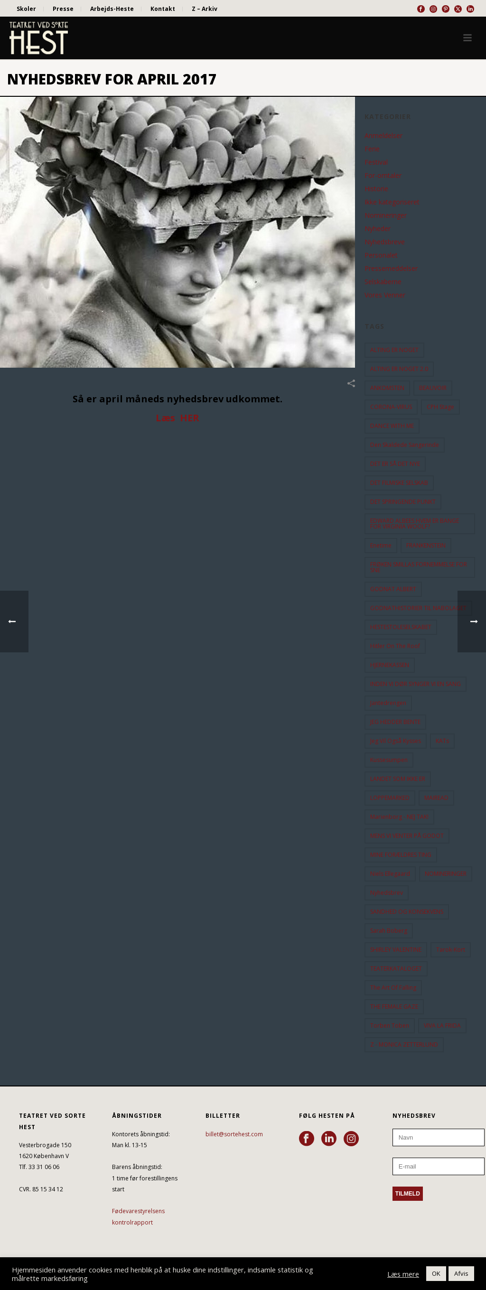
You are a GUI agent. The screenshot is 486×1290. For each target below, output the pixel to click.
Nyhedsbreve (384, 242)
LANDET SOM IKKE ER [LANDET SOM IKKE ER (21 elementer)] (397, 779)
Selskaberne (383, 282)
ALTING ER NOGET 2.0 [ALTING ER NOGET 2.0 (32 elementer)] (399, 369)
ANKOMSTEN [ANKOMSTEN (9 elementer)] (387, 388)
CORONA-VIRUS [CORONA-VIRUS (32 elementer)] (391, 407)
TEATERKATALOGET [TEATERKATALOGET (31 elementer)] (396, 969)
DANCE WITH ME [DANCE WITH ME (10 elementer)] (392, 426)
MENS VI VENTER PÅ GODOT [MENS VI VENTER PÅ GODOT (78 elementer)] (407, 836)
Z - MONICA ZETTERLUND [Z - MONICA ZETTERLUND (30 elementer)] (404, 1044)
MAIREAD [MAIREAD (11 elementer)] (436, 798)
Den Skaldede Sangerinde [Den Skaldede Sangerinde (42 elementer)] (404, 445)
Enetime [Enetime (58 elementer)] (381, 545)
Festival (376, 162)
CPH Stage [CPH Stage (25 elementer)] (440, 407)
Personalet (381, 255)
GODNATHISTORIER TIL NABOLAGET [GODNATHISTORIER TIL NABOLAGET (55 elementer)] (418, 608)
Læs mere (403, 1274)
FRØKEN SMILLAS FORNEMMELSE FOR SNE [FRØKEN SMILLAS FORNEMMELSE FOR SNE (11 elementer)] (418, 567)
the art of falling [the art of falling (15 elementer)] (393, 988)
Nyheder (377, 228)
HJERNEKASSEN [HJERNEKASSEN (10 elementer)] (389, 665)
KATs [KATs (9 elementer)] (442, 741)
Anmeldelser (383, 135)
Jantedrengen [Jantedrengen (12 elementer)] (388, 703)
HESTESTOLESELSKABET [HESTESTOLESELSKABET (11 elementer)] (400, 627)
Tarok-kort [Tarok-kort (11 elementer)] (450, 950)
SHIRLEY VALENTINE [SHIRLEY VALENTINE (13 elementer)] (395, 950)
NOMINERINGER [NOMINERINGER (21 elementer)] (446, 874)
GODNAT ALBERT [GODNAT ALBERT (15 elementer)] (393, 589)
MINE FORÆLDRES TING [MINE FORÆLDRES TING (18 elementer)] (400, 855)
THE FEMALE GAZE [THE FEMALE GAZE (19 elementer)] (394, 1006)
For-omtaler (383, 175)
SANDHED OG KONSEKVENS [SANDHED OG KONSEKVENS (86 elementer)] (406, 912)
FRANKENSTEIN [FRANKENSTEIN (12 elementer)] (426, 545)
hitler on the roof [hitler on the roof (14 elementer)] (395, 646)
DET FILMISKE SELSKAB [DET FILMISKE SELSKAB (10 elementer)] (399, 483)
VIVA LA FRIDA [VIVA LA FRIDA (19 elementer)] (442, 1025)
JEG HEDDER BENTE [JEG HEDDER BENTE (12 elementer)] (395, 722)
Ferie (372, 149)
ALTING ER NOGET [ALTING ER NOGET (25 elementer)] (394, 350)
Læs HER (177, 417)
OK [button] (436, 1273)
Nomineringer (385, 215)
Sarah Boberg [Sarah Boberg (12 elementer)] (388, 931)
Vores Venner (384, 295)
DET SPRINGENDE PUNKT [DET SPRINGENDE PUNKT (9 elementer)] (403, 502)
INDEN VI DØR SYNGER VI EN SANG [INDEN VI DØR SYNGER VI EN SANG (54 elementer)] (415, 684)
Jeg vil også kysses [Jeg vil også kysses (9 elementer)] (395, 741)
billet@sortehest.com (234, 1134)
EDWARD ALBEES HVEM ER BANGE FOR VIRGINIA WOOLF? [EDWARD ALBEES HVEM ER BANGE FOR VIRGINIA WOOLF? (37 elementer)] (414, 523)
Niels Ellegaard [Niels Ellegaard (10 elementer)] (390, 874)
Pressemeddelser (391, 268)
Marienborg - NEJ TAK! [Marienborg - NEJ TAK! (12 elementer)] (399, 817)
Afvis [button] (461, 1273)
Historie (376, 189)
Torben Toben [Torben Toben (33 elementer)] (389, 1025)
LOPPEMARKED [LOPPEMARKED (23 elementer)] (390, 798)
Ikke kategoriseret (392, 202)
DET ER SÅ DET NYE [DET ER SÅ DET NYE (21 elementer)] (395, 464)
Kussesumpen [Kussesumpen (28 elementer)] (389, 760)
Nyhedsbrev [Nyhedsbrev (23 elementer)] (386, 893)
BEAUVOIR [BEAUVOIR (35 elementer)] (433, 388)
